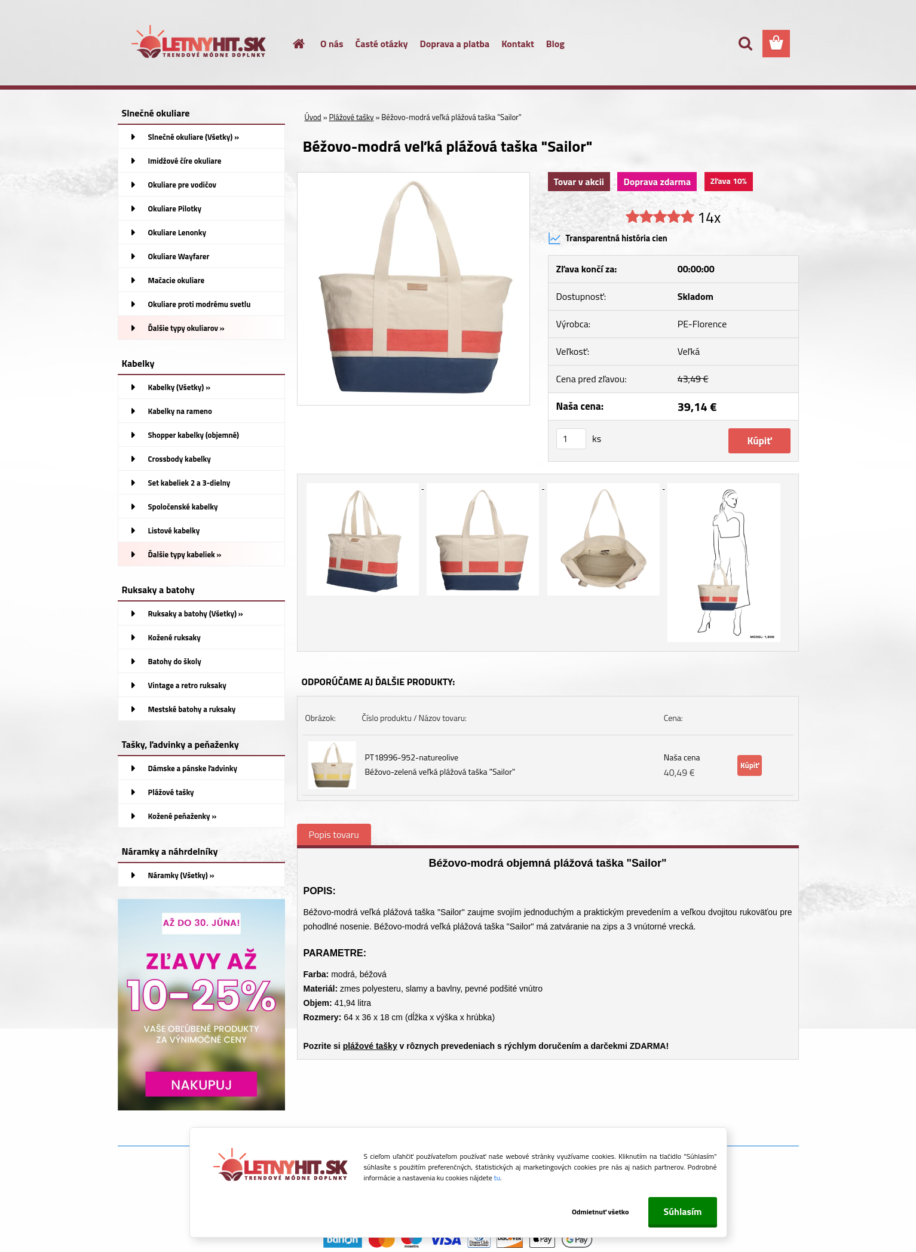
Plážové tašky (351, 117)
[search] (745, 43)
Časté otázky (382, 43)
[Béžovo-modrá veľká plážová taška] (414, 177)
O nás (332, 43)
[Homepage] (291, 43)
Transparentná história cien (607, 238)
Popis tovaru (334, 834)
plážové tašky (370, 1046)
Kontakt (517, 43)
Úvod (313, 117)
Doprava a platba (455, 43)
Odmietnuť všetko (600, 1211)
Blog (555, 43)
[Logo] (200, 44)
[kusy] (571, 438)
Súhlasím (682, 1211)
